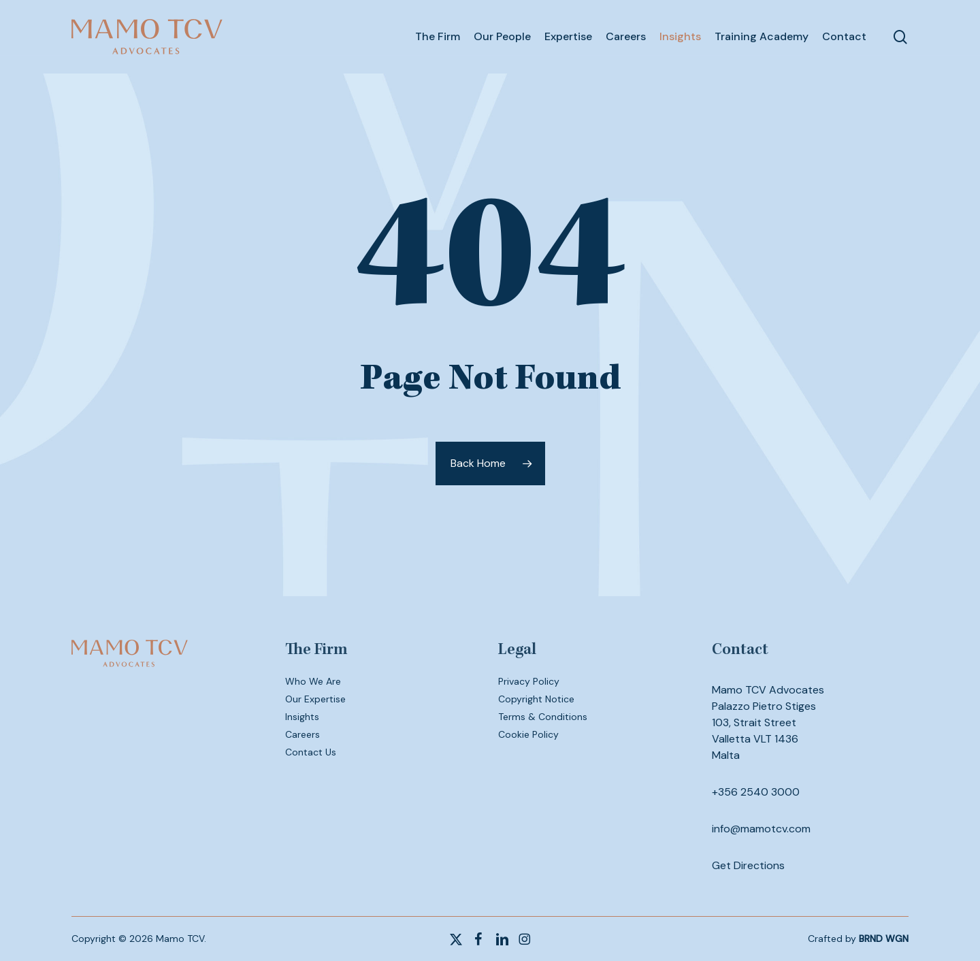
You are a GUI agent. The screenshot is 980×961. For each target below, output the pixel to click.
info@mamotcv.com (761, 828)
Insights (302, 717)
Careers (302, 734)
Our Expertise (315, 699)
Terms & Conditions (542, 717)
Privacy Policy (528, 681)
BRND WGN (884, 938)
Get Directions (748, 865)
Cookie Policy (528, 734)
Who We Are (313, 681)
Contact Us (310, 752)
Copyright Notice (536, 699)
